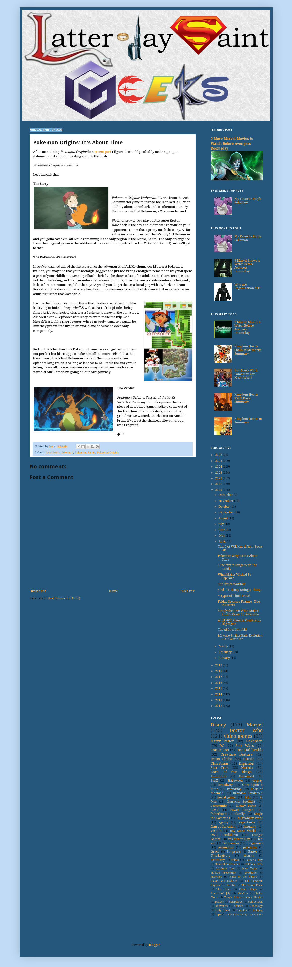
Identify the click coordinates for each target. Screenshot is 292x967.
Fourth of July (221, 893)
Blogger (154, 945)
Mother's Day (225, 868)
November (226, 501)
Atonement (246, 776)
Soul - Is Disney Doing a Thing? (240, 590)
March (224, 646)
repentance (247, 822)
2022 (219, 478)
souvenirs (221, 906)
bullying (258, 910)
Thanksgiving (220, 855)
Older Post (187, 591)
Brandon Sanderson (248, 793)
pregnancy (257, 914)
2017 (219, 677)
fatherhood (218, 814)
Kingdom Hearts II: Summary (248, 420)
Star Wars (244, 746)
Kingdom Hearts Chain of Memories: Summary (248, 350)
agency (223, 822)
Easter (252, 851)
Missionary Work (250, 818)
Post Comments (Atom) (64, 598)
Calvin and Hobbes (224, 881)
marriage (216, 876)
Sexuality (249, 826)
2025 (219, 461)
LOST (215, 810)
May (222, 535)
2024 (219, 466)
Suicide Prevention (223, 872)
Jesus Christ (222, 759)
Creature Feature (237, 754)
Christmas (220, 763)
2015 (219, 688)
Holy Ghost (222, 910)
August (224, 518)
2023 (219, 472)
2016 (219, 683)
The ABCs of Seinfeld (232, 629)
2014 (219, 694)
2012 (219, 706)
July (222, 524)
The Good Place (252, 885)
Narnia (247, 768)
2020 (219, 490)
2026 (219, 455)
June (222, 530)
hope (218, 914)
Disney (218, 725)
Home (113, 591)
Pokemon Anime (85, 452)
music (248, 759)
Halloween (235, 780)
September (226, 512)
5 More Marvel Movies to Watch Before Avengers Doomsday (232, 143)
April (222, 541)
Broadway (225, 785)
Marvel (255, 725)
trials (235, 860)
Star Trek (220, 768)
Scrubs (231, 885)
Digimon (246, 763)
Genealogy (256, 906)
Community (219, 805)
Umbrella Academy (237, 914)
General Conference (227, 864)
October (224, 506)
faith (248, 797)
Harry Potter (222, 741)
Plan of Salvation (223, 826)
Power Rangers (242, 810)
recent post (102, 152)
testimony (218, 860)
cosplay (257, 780)
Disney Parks (246, 805)
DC (221, 746)
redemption (226, 847)
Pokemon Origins (108, 452)
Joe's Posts (52, 452)
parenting (250, 847)
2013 (219, 700)
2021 (219, 484)
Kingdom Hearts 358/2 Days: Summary (246, 398)
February (225, 652)
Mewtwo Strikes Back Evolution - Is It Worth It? (240, 637)
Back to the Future (243, 876)
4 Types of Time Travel (234, 596)
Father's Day (253, 860)
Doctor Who (246, 730)
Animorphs (219, 776)
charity (249, 855)
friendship (234, 789)
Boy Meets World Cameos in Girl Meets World (246, 374)
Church (238, 906)
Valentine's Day (239, 839)
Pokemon (67, 452)
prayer (219, 901)
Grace (215, 851)
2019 (219, 665)
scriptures (236, 901)
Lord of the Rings (231, 772)
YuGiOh (216, 831)
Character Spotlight (241, 801)
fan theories (230, 843)
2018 (219, 671)
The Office (223, 889)
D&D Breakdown (224, 835)
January (225, 658)
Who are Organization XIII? (248, 286)
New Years (249, 868)
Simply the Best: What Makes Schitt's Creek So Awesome (238, 612)
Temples (241, 910)
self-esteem (255, 901)
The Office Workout (232, 584)
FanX (214, 780)
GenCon (243, 893)
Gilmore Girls (253, 864)
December (226, 495)
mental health (250, 750)
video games (238, 736)
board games (226, 797)
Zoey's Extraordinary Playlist (243, 897)
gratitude (251, 872)
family (240, 814)
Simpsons (233, 851)
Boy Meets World (243, 831)
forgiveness (254, 843)
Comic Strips (248, 889)
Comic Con (220, 750)
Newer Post (38, 591)
